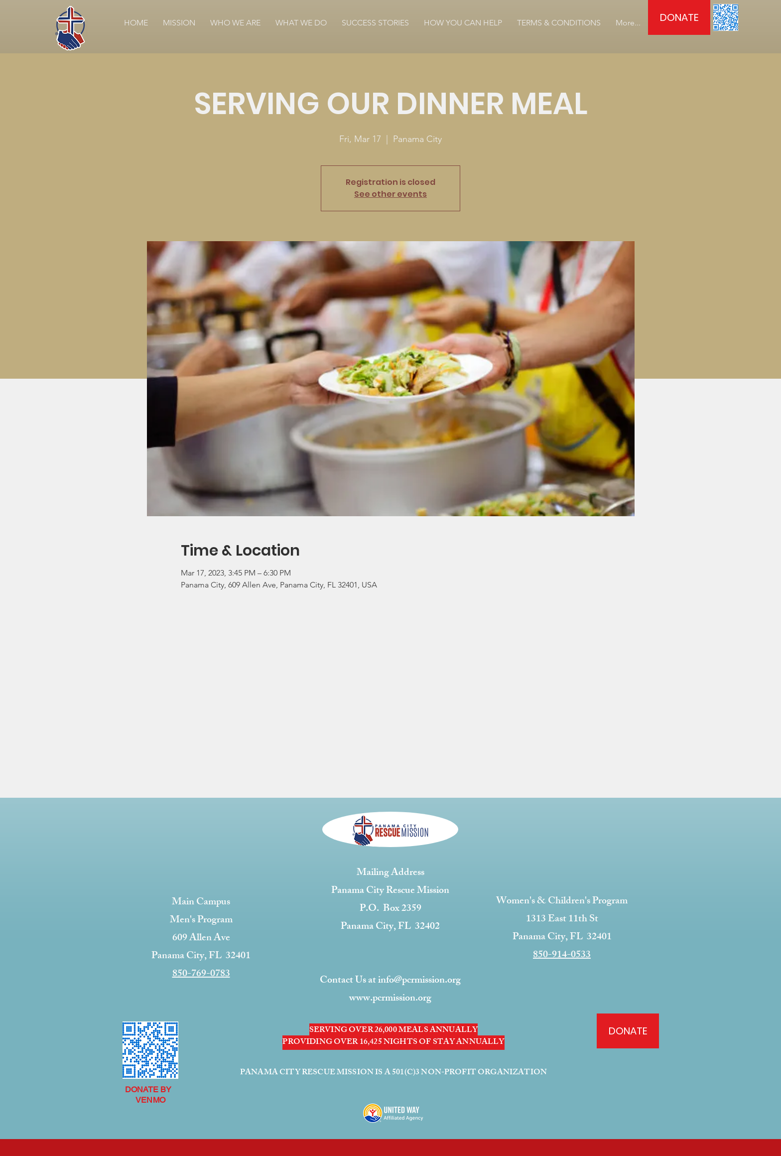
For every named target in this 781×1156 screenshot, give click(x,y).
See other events (390, 194)
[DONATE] (679, 17)
